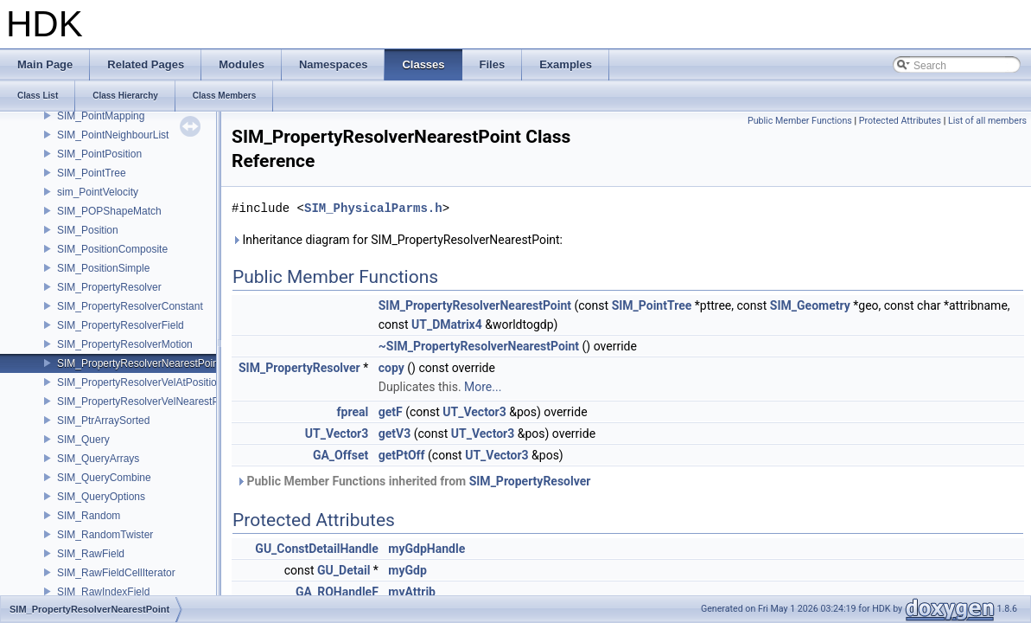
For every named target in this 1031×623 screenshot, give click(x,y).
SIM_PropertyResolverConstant (130, 306)
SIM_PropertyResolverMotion (125, 344)
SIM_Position (87, 230)
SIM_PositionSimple (103, 268)
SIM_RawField (90, 554)
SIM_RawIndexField (103, 592)
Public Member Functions (800, 120)
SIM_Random (88, 516)
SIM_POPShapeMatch (109, 211)
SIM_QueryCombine (104, 478)
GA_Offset (340, 455)
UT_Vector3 (474, 412)
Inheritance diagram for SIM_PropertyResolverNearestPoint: (397, 240)
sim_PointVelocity (97, 192)
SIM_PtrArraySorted (103, 420)
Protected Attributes (900, 120)
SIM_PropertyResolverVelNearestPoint (146, 401)
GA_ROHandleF (337, 592)
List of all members (987, 120)
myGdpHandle (426, 549)
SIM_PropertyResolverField (120, 325)
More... (482, 387)
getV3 (394, 433)
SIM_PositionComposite (112, 249)
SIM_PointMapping (100, 116)
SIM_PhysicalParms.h (373, 208)
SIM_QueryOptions (101, 497)
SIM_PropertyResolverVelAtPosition (139, 382)
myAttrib (412, 592)
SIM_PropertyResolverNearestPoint (139, 363)
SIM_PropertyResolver (109, 287)
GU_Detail (343, 570)
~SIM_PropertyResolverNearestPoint (479, 346)
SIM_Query (83, 440)
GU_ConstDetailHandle (317, 549)
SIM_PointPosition (99, 154)
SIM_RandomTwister (105, 535)
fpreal (353, 412)
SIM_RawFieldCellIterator (116, 573)
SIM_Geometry (810, 305)
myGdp (407, 570)
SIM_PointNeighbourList (113, 135)
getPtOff (402, 455)
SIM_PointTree (91, 173)
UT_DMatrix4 (446, 324)
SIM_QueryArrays (98, 459)
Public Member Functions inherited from (413, 481)
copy (391, 368)
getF (391, 412)
